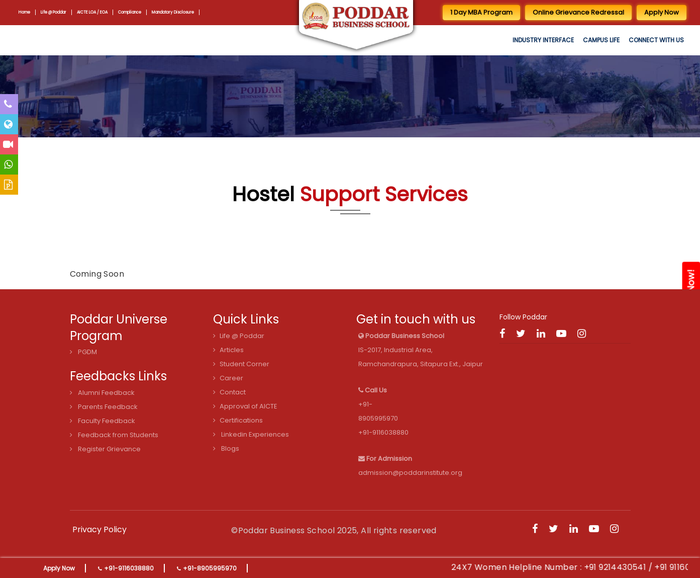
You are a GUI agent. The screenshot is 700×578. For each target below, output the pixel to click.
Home (24, 12)
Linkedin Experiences (251, 434)
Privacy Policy (99, 529)
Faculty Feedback (102, 421)
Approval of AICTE (245, 406)
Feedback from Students (114, 435)
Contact (229, 392)
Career (228, 378)
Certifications (238, 420)
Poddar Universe (118, 319)
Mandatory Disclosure (176, 12)
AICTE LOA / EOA (93, 12)
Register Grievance (105, 449)
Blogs (226, 448)
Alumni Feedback (102, 392)
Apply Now (59, 568)
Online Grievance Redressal (578, 12)
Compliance (131, 12)
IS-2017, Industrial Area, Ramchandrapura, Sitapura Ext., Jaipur (420, 350)
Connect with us (656, 40)
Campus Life (601, 40)
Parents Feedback (104, 406)
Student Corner (241, 364)
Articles (228, 350)
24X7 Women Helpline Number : (529, 567)
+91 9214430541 (626, 567)
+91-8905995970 (210, 568)
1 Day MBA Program (481, 12)
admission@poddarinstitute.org (410, 472)
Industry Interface (543, 40)
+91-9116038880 (129, 568)
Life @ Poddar (54, 12)
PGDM (83, 352)
